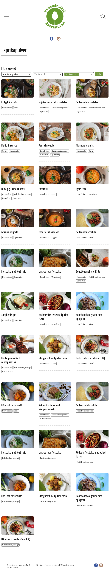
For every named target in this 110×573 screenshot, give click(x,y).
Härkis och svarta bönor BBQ (90, 358)
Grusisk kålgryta (9, 232)
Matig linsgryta (9, 145)
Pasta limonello (47, 145)
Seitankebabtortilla (86, 232)
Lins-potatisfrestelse (50, 271)
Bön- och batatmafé (11, 405)
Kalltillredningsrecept (60, 108)
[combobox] (16, 74)
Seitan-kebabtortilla (86, 405)
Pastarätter (44, 155)
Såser (16, 108)
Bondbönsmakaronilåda (88, 271)
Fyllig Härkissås (9, 102)
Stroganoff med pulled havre (53, 358)
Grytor (4, 151)
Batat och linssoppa (49, 232)
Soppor (54, 238)
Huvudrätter (7, 108)
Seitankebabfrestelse (87, 102)
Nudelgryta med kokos (13, 189)
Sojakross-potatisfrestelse (53, 102)
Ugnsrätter (44, 112)
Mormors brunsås (85, 145)
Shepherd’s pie (8, 315)
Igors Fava (81, 189)
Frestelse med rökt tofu (13, 271)
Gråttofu (43, 189)
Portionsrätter (7, 371)
